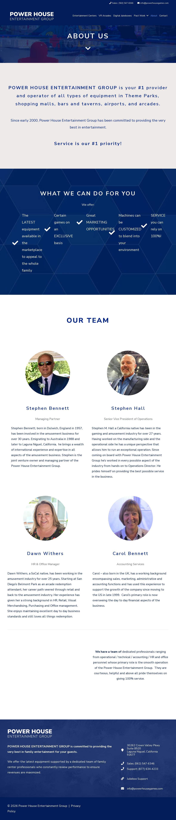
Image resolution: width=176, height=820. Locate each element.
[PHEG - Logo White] (31, 15)
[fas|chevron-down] (88, 48)
